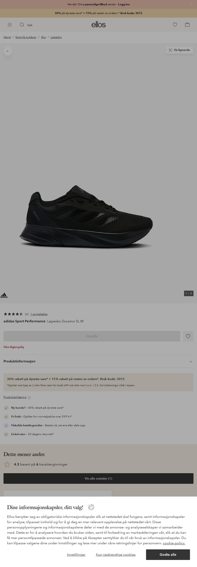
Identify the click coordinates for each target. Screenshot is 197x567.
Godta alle (168, 554)
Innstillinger (76, 554)
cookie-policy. (174, 543)
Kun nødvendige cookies (116, 554)
